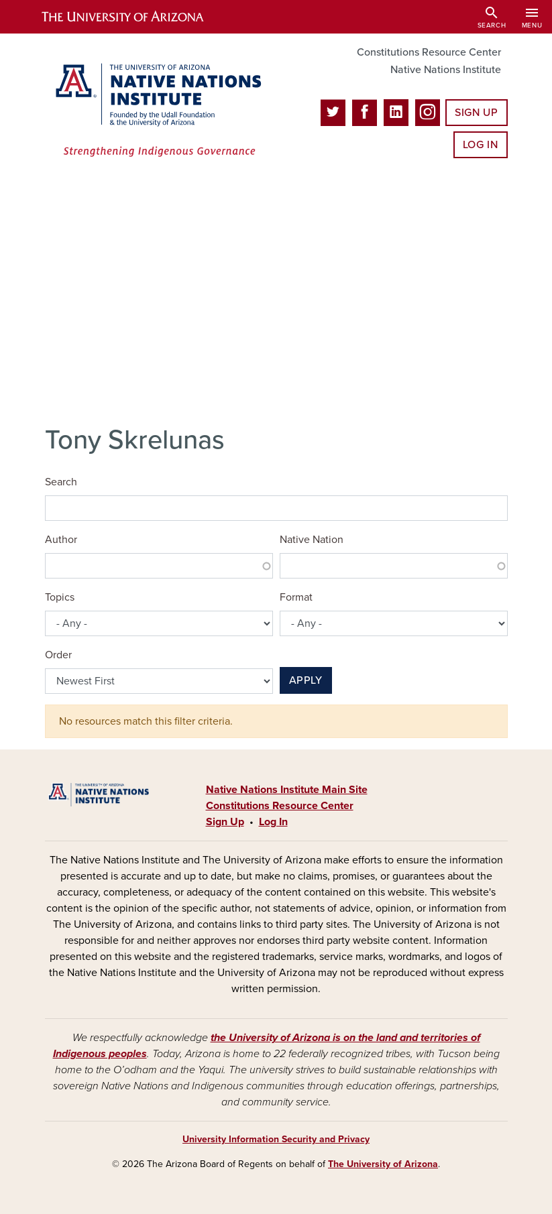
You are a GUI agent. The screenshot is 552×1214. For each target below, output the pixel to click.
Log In (480, 144)
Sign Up (476, 112)
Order (58, 655)
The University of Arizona (383, 1164)
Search (61, 482)
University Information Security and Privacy (276, 1139)
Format (296, 597)
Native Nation (311, 539)
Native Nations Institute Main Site (287, 789)
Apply (306, 680)
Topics (59, 597)
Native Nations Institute (445, 69)
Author (61, 539)
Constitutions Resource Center (429, 52)
